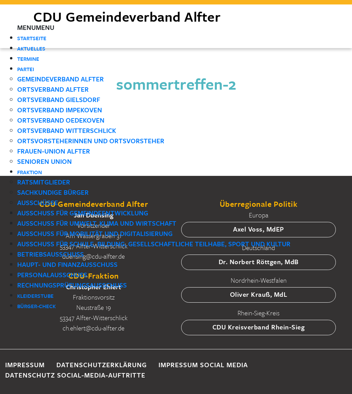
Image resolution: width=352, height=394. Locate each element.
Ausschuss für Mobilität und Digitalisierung (95, 233)
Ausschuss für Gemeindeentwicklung (82, 212)
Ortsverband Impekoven (59, 109)
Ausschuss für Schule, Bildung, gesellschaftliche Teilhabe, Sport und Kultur (153, 243)
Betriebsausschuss (50, 254)
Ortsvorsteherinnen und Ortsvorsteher (90, 140)
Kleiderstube (35, 296)
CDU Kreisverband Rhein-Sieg (258, 326)
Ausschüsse (37, 202)
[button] (35, 27)
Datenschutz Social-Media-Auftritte (75, 375)
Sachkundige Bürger (53, 192)
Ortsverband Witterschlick (66, 130)
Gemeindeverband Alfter (60, 78)
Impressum (25, 364)
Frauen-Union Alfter (53, 151)
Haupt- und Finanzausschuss (67, 264)
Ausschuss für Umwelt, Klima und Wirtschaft (96, 223)
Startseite (31, 38)
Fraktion (29, 172)
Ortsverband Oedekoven (60, 120)
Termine (28, 59)
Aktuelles (31, 48)
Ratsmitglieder (43, 182)
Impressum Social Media (203, 364)
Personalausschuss (52, 274)
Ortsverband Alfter (53, 89)
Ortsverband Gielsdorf (58, 99)
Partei (25, 69)
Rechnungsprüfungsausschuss (72, 285)
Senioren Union (44, 161)
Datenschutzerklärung (101, 364)
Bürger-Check (36, 306)
